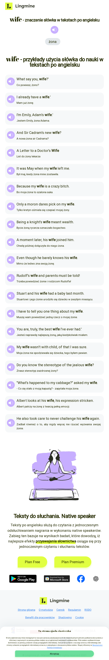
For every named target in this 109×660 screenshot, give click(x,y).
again (94, 419)
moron (32, 204)
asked (79, 383)
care (41, 419)
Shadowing (65, 617)
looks (32, 401)
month (78, 293)
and (41, 276)
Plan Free (32, 562)
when (39, 168)
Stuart (22, 293)
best (48, 329)
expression (70, 401)
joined (61, 240)
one (46, 311)
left (60, 168)
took (33, 419)
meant (56, 222)
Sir (26, 133)
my (46, 168)
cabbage (63, 383)
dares (43, 204)
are (26, 329)
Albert (22, 401)
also (25, 419)
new (48, 133)
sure (82, 347)
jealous (78, 365)
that (66, 347)
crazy (55, 186)
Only (20, 204)
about (64, 311)
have (35, 97)
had (51, 293)
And (20, 133)
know (32, 365)
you (35, 79)
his (45, 240)
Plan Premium (72, 562)
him (70, 240)
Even (20, 258)
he (39, 258)
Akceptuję (54, 654)
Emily (26, 115)
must (63, 276)
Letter (25, 151)
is (46, 186)
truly (33, 329)
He (19, 419)
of (60, 347)
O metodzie (46, 609)
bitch (64, 186)
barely (47, 258)
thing (54, 311)
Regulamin (74, 609)
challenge (68, 419)
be (70, 276)
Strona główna (26, 609)
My (19, 347)
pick (52, 204)
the (41, 329)
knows (58, 258)
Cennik (60, 609)
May (30, 168)
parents (51, 276)
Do (19, 365)
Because (23, 186)
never (54, 419)
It (18, 168)
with (44, 347)
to (32, 151)
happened (37, 383)
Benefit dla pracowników (40, 617)
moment (26, 240)
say (28, 79)
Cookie (79, 617)
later (38, 240)
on (58, 204)
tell (33, 311)
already (24, 97)
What (21, 79)
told (76, 276)
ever (70, 329)
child (53, 347)
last (69, 293)
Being (21, 222)
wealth (67, 222)
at (39, 401)
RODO (88, 609)
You (20, 329)
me (66, 168)
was (23, 168)
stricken (86, 401)
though (31, 258)
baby (61, 293)
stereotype (52, 365)
